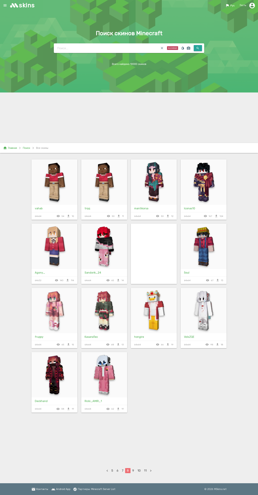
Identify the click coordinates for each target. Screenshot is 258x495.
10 (139, 470)
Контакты (39, 489)
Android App (60, 489)
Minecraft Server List (103, 489)
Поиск (26, 147)
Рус (229, 5)
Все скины (42, 147)
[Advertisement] (129, 117)
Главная (10, 148)
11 (145, 470)
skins (27, 5)
